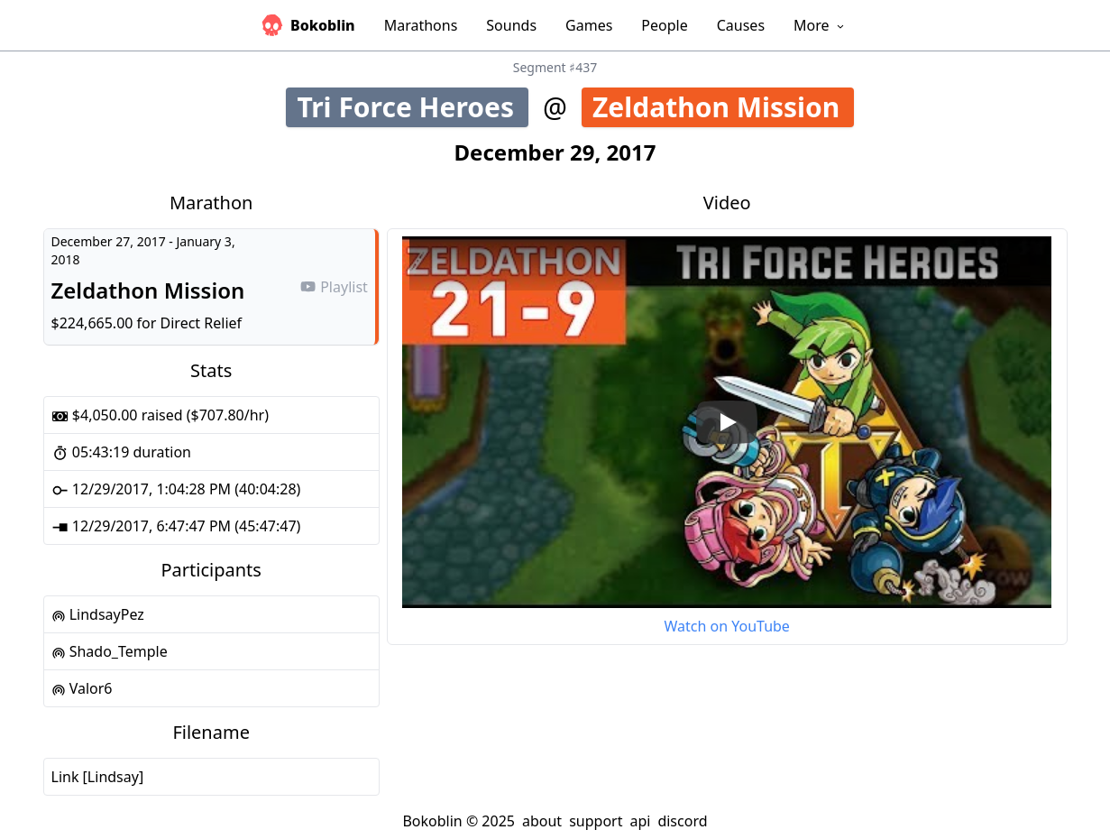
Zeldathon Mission (723, 106)
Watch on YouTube (726, 626)
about (542, 821)
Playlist (333, 287)
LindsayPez (97, 614)
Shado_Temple (109, 651)
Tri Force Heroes (412, 106)
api (639, 821)
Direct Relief (202, 323)
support (595, 821)
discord (682, 821)
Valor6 (82, 688)
